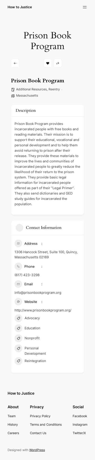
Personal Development (30, 350)
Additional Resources (31, 89)
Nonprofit (27, 339)
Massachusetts (27, 95)
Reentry (54, 89)
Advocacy (27, 318)
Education (27, 328)
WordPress (37, 450)
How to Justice (20, 7)
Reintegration (30, 361)
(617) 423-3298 (27, 275)
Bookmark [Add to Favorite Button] (47, 63)
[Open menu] (84, 7)
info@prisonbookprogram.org (38, 292)
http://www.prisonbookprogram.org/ (43, 310)
